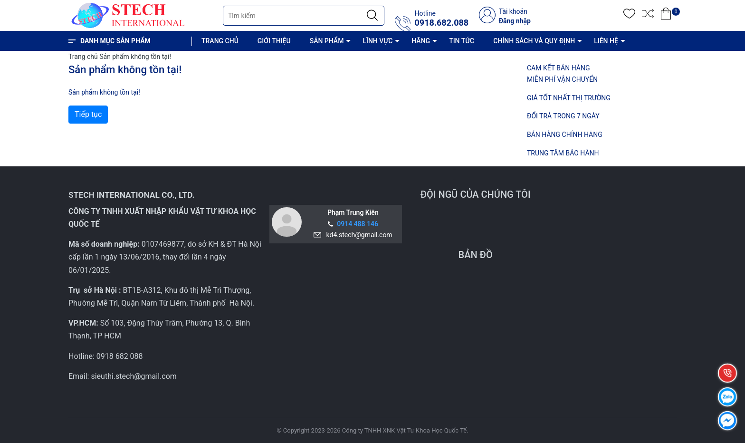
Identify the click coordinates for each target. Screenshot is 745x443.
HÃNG (420, 41)
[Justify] (372, 15)
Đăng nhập (515, 21)
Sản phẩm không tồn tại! (135, 56)
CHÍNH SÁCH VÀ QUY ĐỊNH (534, 41)
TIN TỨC (461, 41)
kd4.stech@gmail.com (357, 235)
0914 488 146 (357, 224)
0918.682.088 (441, 23)
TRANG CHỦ (220, 41)
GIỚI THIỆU (274, 41)
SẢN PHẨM (327, 41)
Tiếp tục (88, 114)
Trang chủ (83, 56)
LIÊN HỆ (606, 41)
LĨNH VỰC (377, 41)
